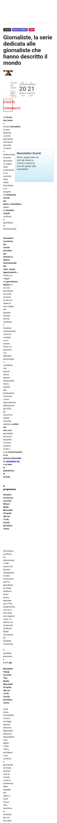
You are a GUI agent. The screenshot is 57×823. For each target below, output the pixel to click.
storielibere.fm (13, 461)
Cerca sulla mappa (12, 94)
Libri (32, 29)
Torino (7, 29)
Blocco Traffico (20, 29)
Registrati (34, 176)
